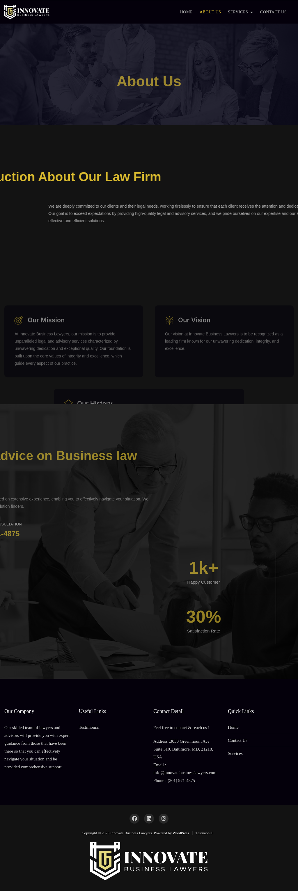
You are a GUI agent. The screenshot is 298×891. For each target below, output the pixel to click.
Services (235, 753)
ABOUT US (210, 12)
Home (233, 727)
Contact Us (237, 740)
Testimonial (89, 727)
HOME (186, 12)
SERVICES (238, 12)
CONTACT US (273, 12)
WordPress (181, 833)
